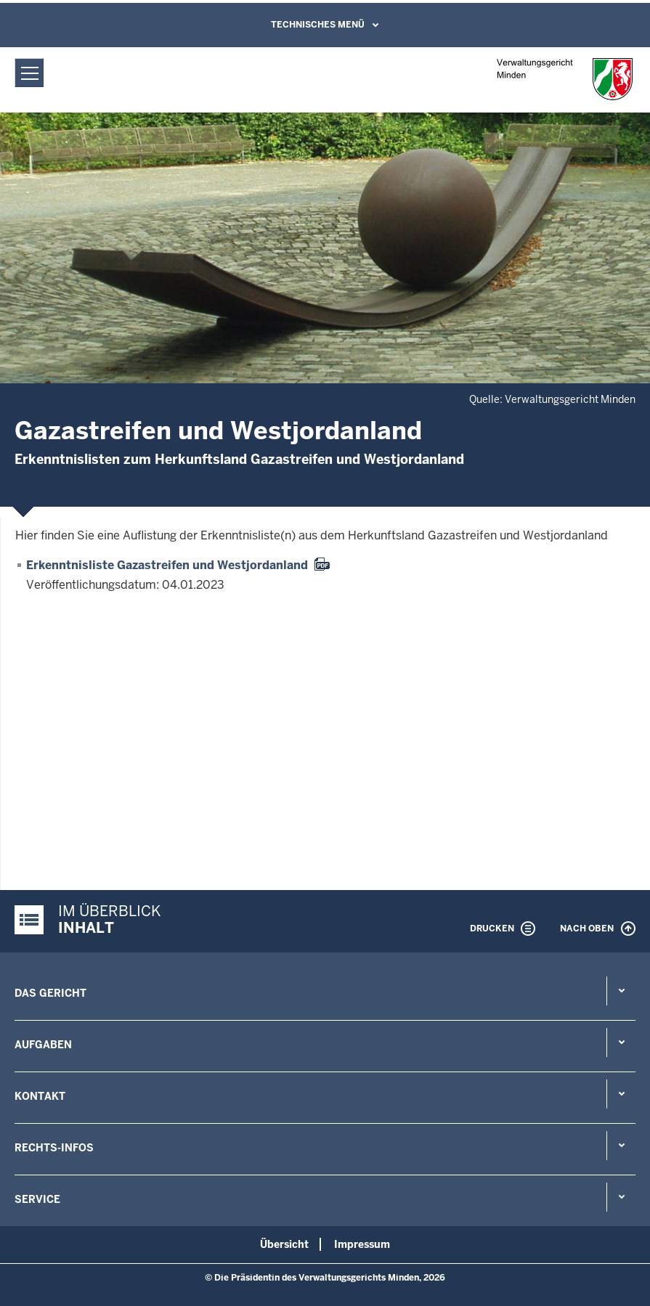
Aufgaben (43, 1044)
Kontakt (40, 1096)
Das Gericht (50, 993)
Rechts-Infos (54, 1147)
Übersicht (284, 1244)
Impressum (362, 1244)
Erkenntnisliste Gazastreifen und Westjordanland (167, 565)
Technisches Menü (318, 24)
